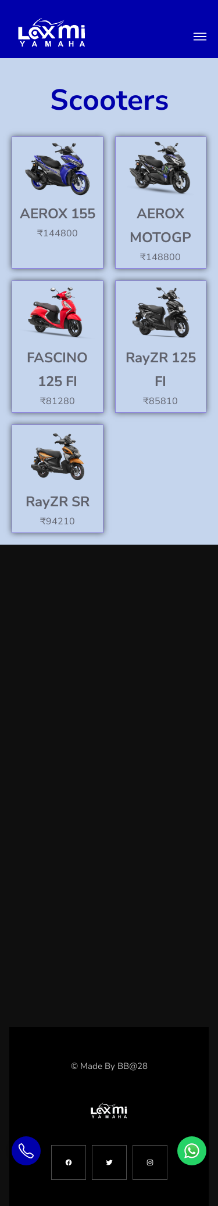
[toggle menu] (200, 36)
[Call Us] (26, 1150)
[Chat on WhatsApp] (191, 1150)
